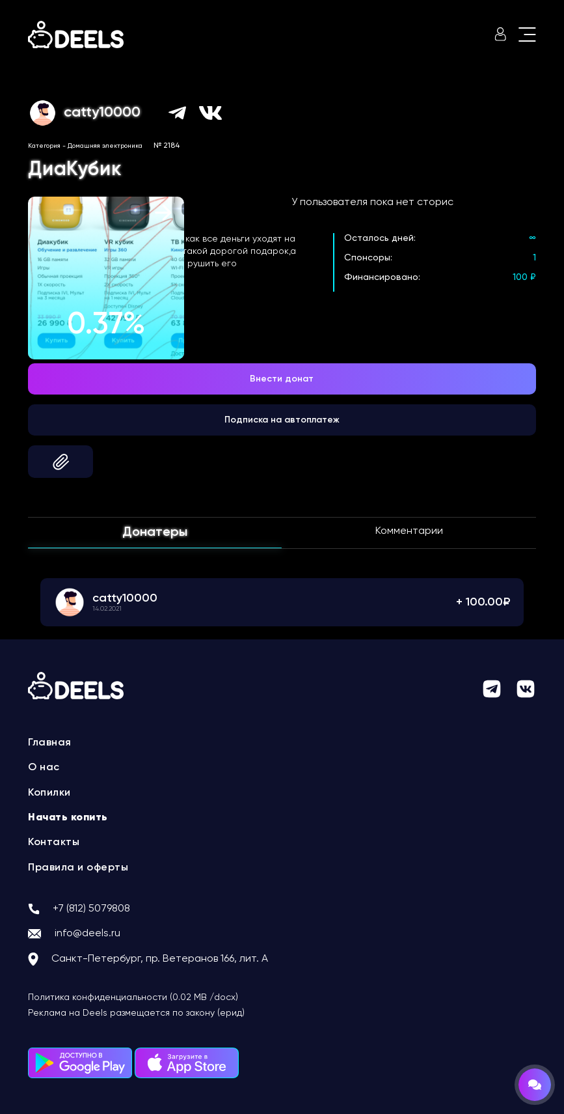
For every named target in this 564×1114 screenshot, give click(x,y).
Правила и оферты (78, 868)
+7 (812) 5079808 (91, 909)
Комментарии (409, 531)
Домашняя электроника (105, 146)
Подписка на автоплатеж (282, 420)
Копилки (49, 793)
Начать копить (68, 818)
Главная (50, 743)
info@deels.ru (87, 933)
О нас (44, 767)
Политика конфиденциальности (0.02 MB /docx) (133, 997)
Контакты (53, 842)
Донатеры (154, 532)
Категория (44, 146)
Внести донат (282, 378)
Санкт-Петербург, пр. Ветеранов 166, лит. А (159, 959)
